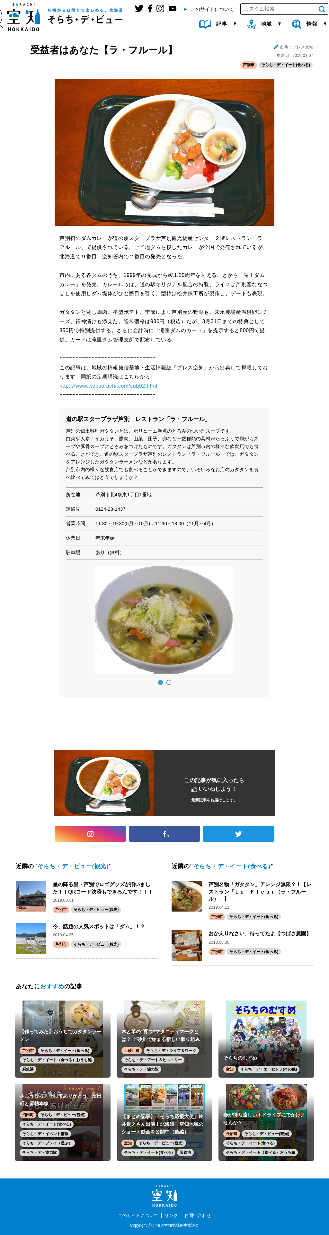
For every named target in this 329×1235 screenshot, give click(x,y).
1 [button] (160, 682)
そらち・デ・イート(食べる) (285, 65)
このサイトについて (138, 1215)
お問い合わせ (197, 1215)
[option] (164, 620)
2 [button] (168, 682)
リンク (171, 1215)
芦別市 (248, 65)
